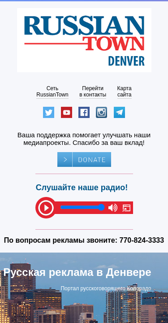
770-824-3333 (142, 240)
